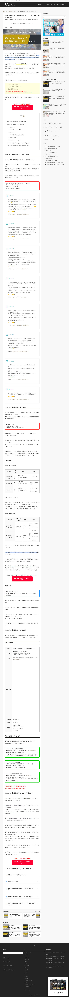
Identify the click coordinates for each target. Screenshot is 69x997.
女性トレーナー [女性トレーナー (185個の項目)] (52, 131)
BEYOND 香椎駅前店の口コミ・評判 (17, 121)
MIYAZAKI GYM (27, 965)
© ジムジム (30, 995)
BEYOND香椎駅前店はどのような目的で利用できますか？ (21, 889)
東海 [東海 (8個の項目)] (56, 135)
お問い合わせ (6, 957)
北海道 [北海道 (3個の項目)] (60, 123)
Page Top (34, 946)
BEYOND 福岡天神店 (12, 84)
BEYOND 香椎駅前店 (12, 89)
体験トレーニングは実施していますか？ (18, 875)
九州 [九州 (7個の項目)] (55, 123)
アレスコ (26, 978)
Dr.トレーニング (27, 959)
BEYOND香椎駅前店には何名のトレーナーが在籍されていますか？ (21, 904)
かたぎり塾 (27, 971)
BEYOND (26, 954)
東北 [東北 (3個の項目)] (52, 135)
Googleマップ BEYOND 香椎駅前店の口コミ (20, 214)
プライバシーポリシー (8, 965)
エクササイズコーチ (28, 980)
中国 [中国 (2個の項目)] (45, 123)
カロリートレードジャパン (29, 984)
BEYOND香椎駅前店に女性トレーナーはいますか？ (20, 896)
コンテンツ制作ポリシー (9, 969)
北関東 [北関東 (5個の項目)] (46, 127)
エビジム (26, 982)
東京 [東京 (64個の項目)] (46, 135)
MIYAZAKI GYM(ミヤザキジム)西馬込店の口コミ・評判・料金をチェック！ (55, 967)
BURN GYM (27, 957)
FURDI (26, 961)
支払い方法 (12, 132)
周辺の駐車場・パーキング (15, 140)
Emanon (39, 995)
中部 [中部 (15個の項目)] (50, 123)
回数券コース (12, 127)
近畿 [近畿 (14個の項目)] (52, 139)
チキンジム (27, 988)
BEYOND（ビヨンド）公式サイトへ (22, 107)
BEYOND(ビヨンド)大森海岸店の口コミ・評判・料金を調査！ (55, 953)
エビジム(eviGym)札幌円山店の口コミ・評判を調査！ (55, 956)
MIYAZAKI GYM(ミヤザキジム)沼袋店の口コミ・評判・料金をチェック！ (55, 963)
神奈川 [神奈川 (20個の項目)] (47, 139)
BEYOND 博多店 (11, 88)
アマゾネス (27, 976)
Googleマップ (17, 659)
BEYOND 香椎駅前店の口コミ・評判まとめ (18, 143)
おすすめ (26, 969)
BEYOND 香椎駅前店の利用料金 (16, 124)
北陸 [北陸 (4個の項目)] (51, 127)
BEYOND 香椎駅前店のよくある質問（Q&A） (19, 145)
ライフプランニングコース (15, 129)
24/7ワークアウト (28, 952)
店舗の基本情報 (13, 137)
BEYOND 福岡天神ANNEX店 (14, 86)
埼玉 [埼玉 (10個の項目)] (61, 127)
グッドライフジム (28, 986)
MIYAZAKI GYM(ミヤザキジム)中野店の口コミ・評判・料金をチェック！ (55, 959)
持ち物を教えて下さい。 (14, 881)
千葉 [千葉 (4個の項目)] (56, 127)
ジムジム (9, 4)
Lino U (26, 963)
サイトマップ (6, 961)
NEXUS (26, 967)
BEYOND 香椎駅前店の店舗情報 (16, 135)
